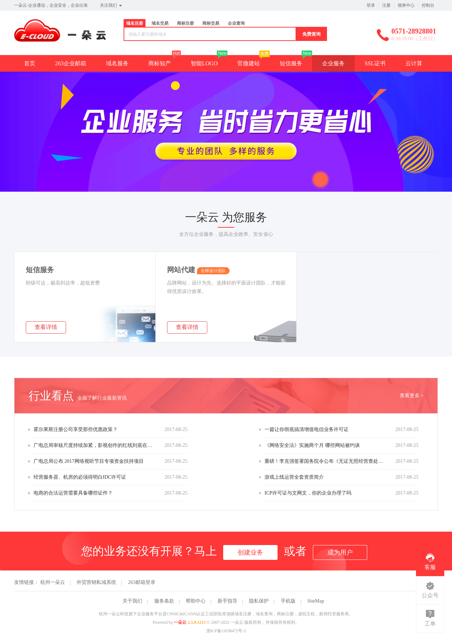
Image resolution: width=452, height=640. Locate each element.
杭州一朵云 (52, 582)
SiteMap (315, 601)
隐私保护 (259, 601)
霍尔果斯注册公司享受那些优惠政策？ (76, 429)
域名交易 (159, 23)
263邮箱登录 (141, 582)
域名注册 (134, 23)
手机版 (288, 601)
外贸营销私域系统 (96, 582)
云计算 (413, 63)
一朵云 (180, 622)
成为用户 (340, 552)
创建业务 (250, 552)
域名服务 (117, 63)
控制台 (428, 5)
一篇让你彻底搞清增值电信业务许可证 (306, 429)
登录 (371, 5)
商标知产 (159, 63)
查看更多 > (411, 395)
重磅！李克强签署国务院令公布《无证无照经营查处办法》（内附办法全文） (324, 461)
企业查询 (236, 23)
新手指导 (227, 601)
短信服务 (291, 63)
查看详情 (46, 327)
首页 (29, 63)
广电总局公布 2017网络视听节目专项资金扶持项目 (89, 461)
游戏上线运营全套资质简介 (294, 477)
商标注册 (185, 23)
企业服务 (333, 63)
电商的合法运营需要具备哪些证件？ (73, 493)
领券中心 (406, 5)
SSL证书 (375, 63)
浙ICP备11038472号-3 (226, 630)
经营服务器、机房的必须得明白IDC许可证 (80, 477)
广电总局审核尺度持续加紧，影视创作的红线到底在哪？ (94, 445)
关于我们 (132, 601)
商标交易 (210, 23)
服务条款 (164, 601)
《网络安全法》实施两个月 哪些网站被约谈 (312, 445)
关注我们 (111, 5)
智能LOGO (204, 63)
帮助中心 (196, 601)
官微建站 (248, 63)
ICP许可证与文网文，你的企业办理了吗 (307, 493)
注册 (386, 5)
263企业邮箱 (70, 63)
